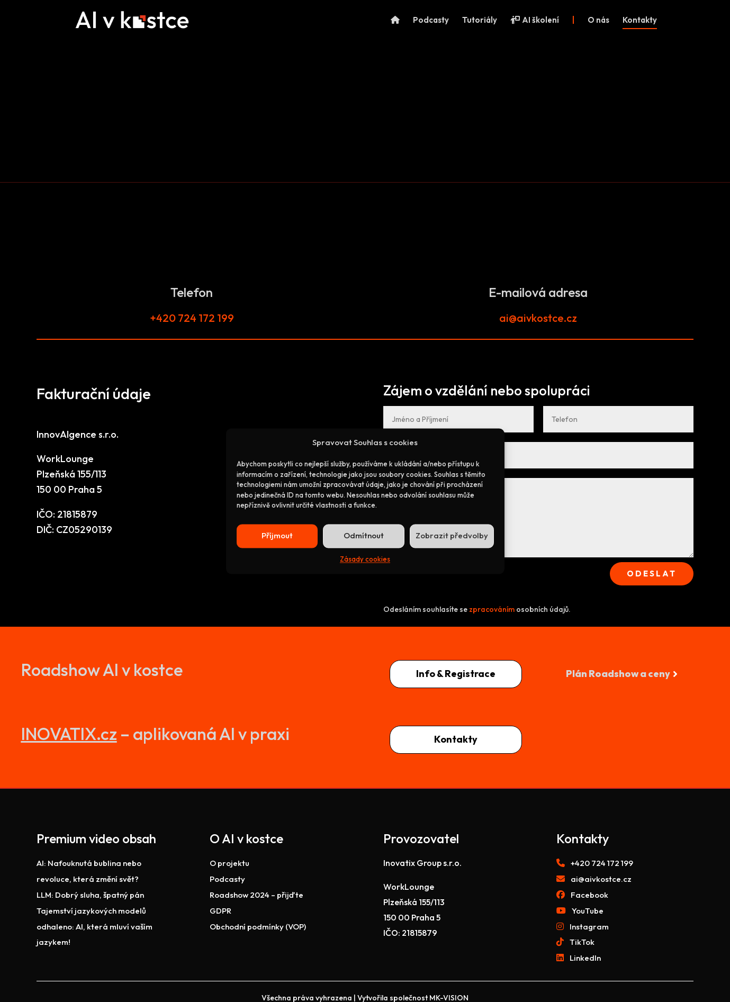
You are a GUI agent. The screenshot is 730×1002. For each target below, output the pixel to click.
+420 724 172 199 (192, 317)
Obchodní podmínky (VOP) (258, 927)
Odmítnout (364, 536)
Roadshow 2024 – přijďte (256, 895)
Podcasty (431, 20)
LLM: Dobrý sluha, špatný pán (90, 895)
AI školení (534, 20)
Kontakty (640, 20)
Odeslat (652, 573)
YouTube (587, 911)
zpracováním (492, 609)
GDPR (220, 911)
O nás (598, 20)
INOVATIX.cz (69, 733)
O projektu (229, 863)
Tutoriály (479, 20)
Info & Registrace (455, 673)
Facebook (589, 895)
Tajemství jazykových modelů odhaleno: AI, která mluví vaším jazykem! (94, 926)
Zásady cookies (365, 559)
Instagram (589, 927)
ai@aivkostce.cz (538, 317)
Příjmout (277, 536)
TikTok (582, 942)
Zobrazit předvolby (452, 536)
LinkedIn (585, 958)
